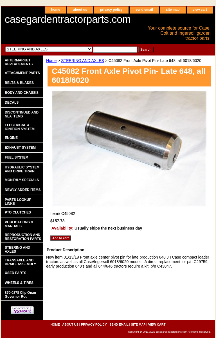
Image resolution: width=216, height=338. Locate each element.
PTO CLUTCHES (18, 212)
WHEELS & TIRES (19, 283)
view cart (200, 10)
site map (173, 10)
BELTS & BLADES (19, 83)
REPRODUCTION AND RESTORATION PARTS (23, 237)
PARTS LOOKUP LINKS (18, 202)
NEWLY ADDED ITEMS (23, 190)
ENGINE (11, 138)
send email (144, 10)
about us (80, 10)
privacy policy (111, 10)
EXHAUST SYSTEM (20, 148)
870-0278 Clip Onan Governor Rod (20, 295)
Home (51, 60)
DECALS (12, 102)
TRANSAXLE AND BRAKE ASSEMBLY (20, 262)
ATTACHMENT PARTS (22, 73)
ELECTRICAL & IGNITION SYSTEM (20, 127)
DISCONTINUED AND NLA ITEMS (22, 114)
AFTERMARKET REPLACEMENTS (19, 62)
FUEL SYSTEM (16, 157)
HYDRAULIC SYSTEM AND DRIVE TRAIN (22, 169)
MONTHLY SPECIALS (22, 180)
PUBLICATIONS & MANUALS (19, 224)
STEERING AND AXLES (82, 60)
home (55, 10)
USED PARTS (15, 273)
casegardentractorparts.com (68, 19)
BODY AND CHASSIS (22, 93)
